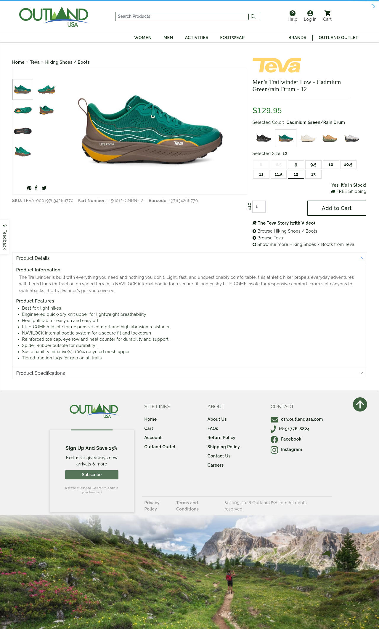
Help (292, 16)
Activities (196, 37)
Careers (216, 465)
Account (153, 437)
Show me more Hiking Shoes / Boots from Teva (303, 244)
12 (296, 174)
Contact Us (219, 456)
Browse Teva (268, 238)
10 (330, 164)
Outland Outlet (338, 37)
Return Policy (221, 437)
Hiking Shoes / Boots (67, 62)
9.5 (313, 164)
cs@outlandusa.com (297, 419)
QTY (249, 207)
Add (337, 208)
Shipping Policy (224, 446)
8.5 (279, 164)
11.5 (279, 174)
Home (18, 62)
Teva (35, 62)
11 (261, 174)
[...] (182, 16)
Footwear (232, 37)
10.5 (348, 164)
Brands (297, 37)
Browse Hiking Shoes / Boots (285, 231)
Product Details (33, 258)
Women (143, 37)
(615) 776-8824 (290, 428)
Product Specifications (40, 373)
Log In (310, 16)
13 (313, 174)
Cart (327, 16)
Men (168, 37)
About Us (217, 419)
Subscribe (92, 474)
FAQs (213, 428)
